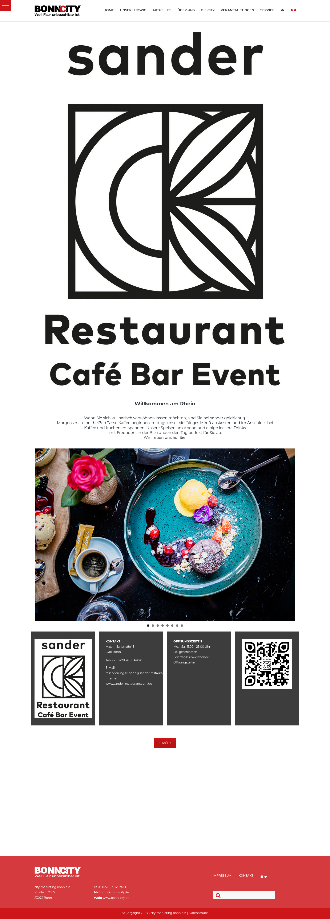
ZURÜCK (164, 743)
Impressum (222, 875)
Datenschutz (198, 913)
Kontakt (246, 875)
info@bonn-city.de (115, 892)
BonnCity (58, 10)
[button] (5, 5)
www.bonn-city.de (116, 898)
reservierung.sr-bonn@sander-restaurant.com (139, 673)
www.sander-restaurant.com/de (129, 684)
